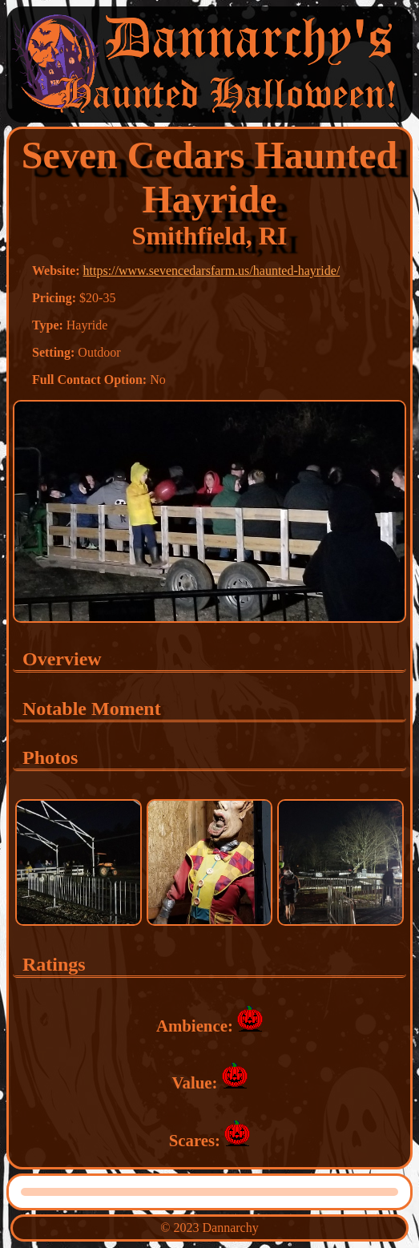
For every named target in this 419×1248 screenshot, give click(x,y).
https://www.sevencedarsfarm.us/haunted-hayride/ (211, 270)
